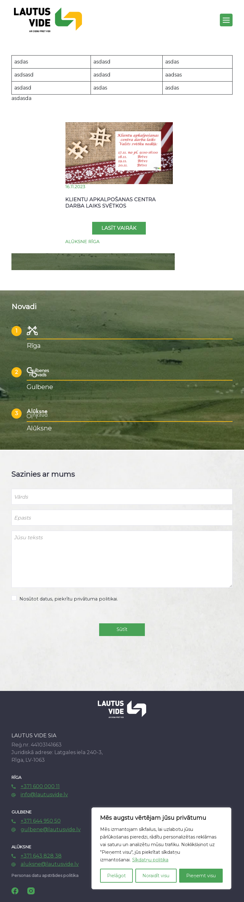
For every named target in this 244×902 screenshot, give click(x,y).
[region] (161, 848)
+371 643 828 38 (41, 856)
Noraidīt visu (155, 876)
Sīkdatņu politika (150, 860)
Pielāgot (116, 876)
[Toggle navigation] (226, 20)
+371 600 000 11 (40, 786)
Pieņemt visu (201, 876)
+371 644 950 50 (41, 821)
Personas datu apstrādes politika (44, 875)
